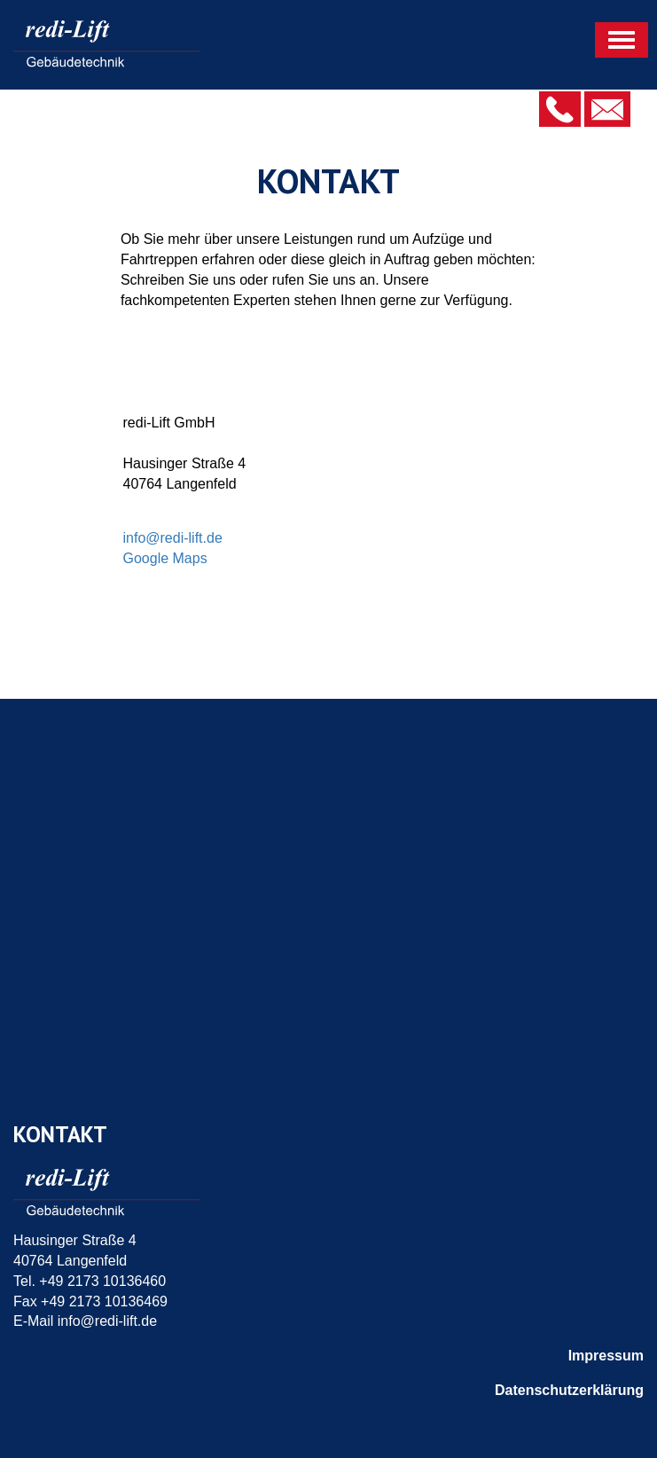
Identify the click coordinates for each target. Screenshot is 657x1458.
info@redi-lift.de (173, 537)
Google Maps (165, 558)
